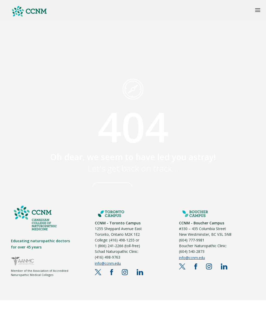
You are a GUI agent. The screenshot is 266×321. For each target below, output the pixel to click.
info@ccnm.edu (108, 263)
